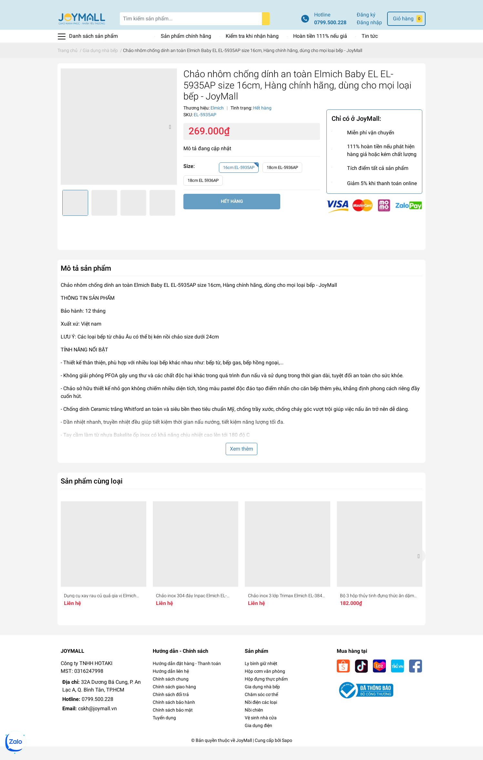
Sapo (287, 753)
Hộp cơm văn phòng (265, 684)
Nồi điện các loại (261, 715)
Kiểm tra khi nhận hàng (252, 50)
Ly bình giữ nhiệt (261, 677)
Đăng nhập (369, 36)
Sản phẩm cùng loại (92, 494)
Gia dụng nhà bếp (262, 700)
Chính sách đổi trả (171, 708)
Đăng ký (366, 28)
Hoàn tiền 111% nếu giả (320, 50)
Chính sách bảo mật (173, 723)
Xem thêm (241, 462)
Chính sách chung (171, 692)
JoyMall (244, 753)
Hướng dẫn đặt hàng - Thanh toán (187, 677)
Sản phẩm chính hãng (186, 50)
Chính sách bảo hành (174, 715)
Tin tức (370, 50)
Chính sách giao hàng (174, 700)
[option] (119, 140)
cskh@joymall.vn (97, 722)
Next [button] (170, 140)
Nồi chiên (254, 723)
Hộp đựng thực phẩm (266, 692)
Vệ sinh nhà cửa (261, 731)
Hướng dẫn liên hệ (171, 684)
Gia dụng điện (258, 739)
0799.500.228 (330, 36)
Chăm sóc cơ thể (261, 708)
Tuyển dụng (164, 731)
